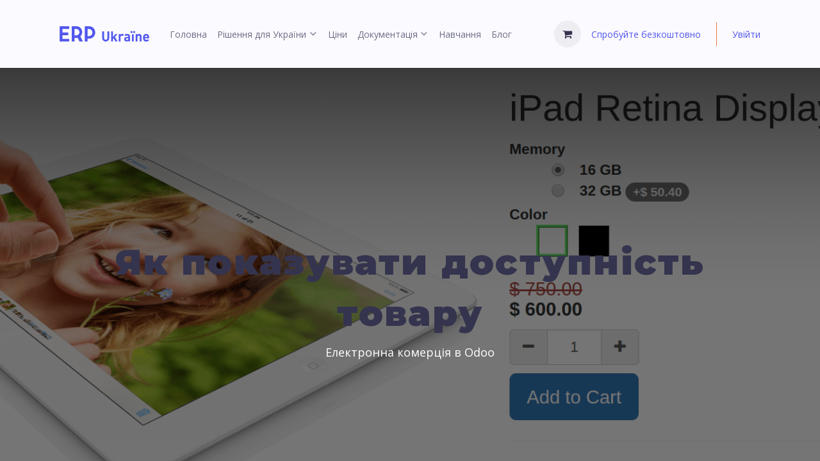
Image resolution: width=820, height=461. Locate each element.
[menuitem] (188, 34)
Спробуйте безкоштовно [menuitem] (646, 34)
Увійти (746, 34)
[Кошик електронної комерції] (567, 33)
